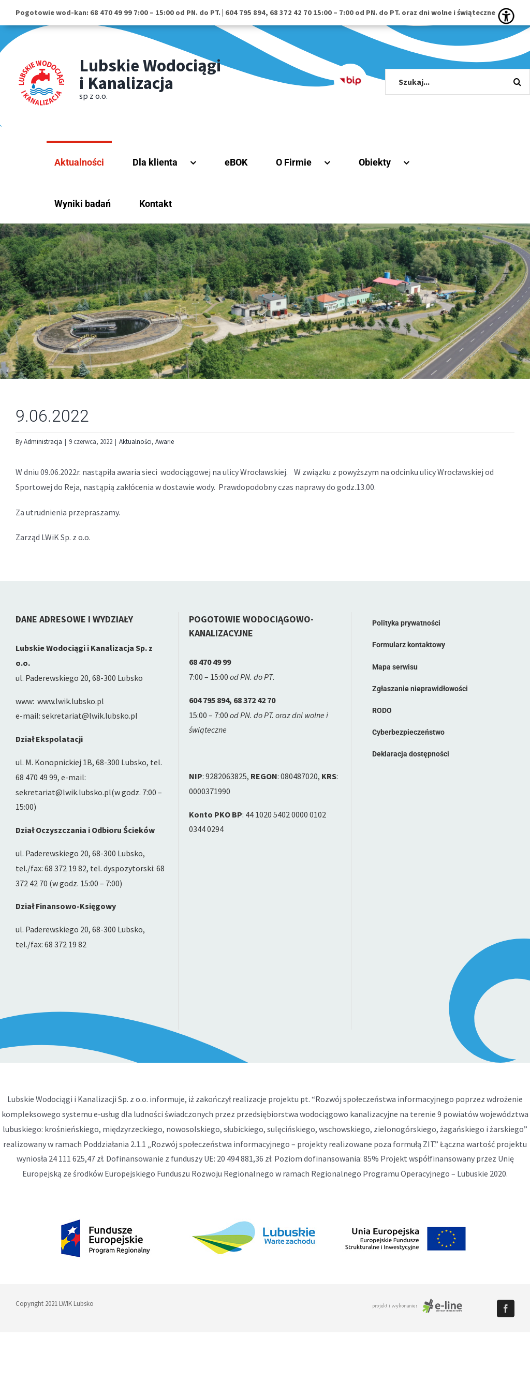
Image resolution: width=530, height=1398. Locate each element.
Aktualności (135, 441)
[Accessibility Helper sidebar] (506, 16)
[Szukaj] (517, 82)
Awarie (164, 441)
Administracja (43, 441)
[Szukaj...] (457, 82)
